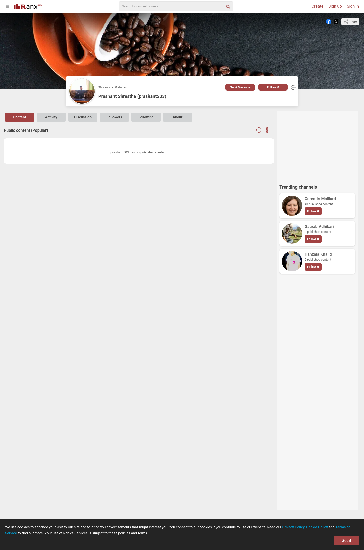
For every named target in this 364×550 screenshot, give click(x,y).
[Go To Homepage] (28, 5)
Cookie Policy (317, 527)
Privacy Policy (293, 527)
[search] (176, 6)
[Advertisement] (317, 145)
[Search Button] (227, 6)
